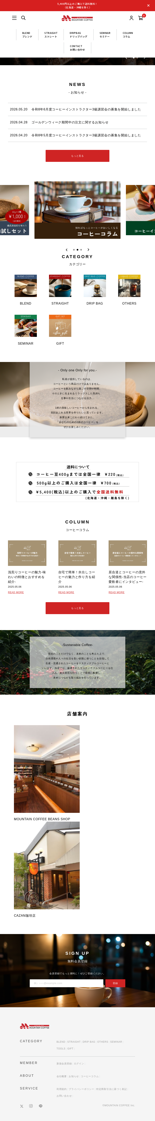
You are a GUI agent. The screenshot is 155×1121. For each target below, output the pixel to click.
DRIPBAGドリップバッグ (78, 34)
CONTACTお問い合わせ (77, 47)
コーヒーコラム (90, 1076)
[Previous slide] (66, 249)
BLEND (61, 1041)
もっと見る (77, 155)
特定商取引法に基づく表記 (111, 1089)
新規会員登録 (64, 1063)
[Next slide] (88, 249)
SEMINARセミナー (105, 34)
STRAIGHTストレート (51, 34)
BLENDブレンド (27, 34)
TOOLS (61, 1048)
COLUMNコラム (128, 34)
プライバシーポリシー (81, 1089)
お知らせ (74, 1076)
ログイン (79, 1063)
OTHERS (102, 1041)
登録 (115, 983)
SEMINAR (116, 1041)
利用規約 (62, 1089)
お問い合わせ (64, 1095)
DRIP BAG (89, 1041)
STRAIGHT (74, 1041)
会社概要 (62, 1076)
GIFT (70, 1048)
